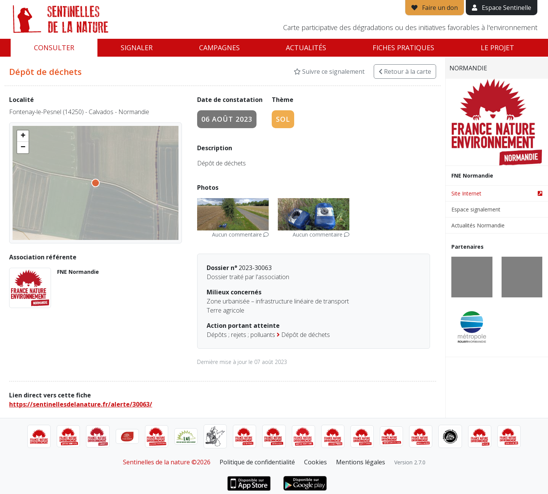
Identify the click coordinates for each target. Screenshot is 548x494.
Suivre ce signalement (329, 71)
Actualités (306, 47)
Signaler (137, 47)
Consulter (54, 47)
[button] (23, 136)
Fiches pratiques (403, 47)
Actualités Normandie (478, 225)
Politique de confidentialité (257, 462)
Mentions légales (360, 462)
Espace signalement (475, 209)
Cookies (315, 462)
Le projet (497, 47)
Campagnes (219, 47)
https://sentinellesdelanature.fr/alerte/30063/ (80, 404)
